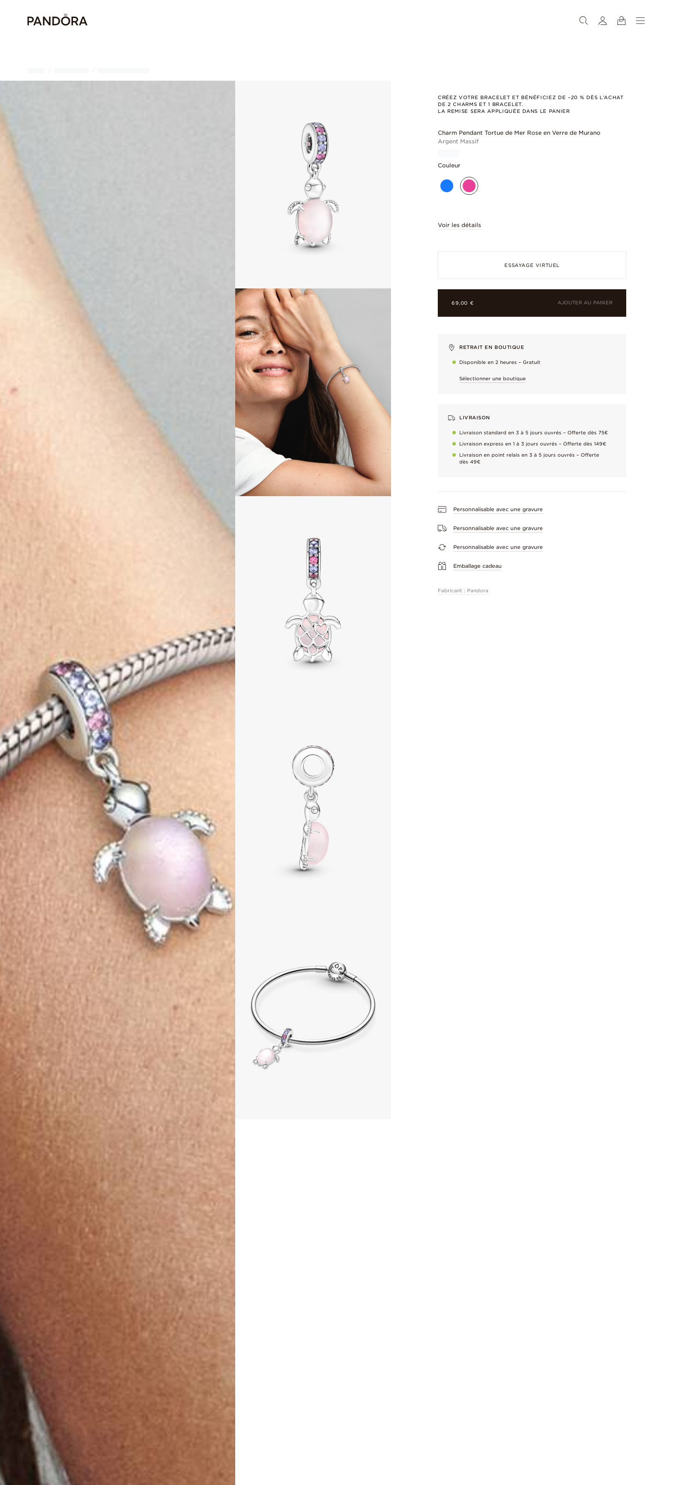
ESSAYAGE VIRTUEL (532, 265)
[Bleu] (447, 186)
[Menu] (640, 20)
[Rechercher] (583, 20)
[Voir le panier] (621, 20)
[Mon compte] (602, 20)
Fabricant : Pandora (463, 591)
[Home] (57, 20)
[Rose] (469, 186)
